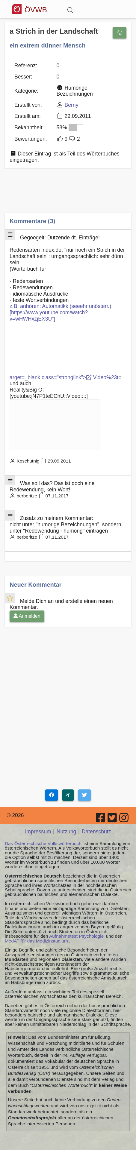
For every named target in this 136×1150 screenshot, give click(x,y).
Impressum (38, 832)
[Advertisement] (68, 195)
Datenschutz (96, 832)
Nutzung (66, 832)
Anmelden (26, 616)
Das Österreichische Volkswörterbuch (43, 843)
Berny (71, 105)
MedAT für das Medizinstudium (36, 940)
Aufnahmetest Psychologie (76, 936)
